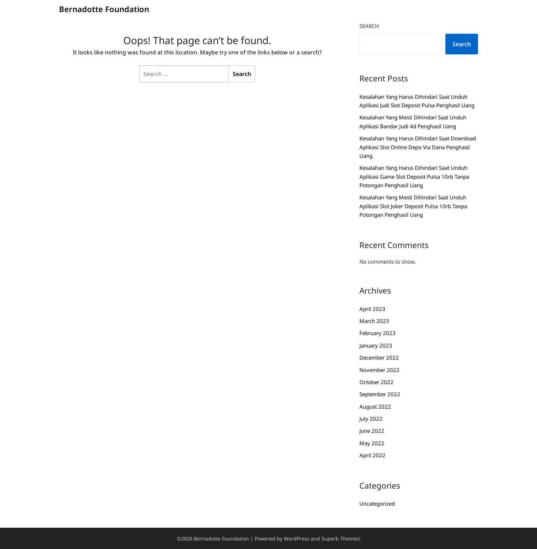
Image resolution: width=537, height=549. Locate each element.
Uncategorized (377, 503)
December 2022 (379, 357)
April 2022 (372, 455)
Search (369, 25)
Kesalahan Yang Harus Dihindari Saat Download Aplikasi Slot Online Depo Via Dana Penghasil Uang (417, 147)
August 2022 (375, 406)
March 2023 (374, 320)
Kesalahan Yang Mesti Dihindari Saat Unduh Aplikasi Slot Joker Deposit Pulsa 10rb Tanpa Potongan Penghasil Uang (413, 206)
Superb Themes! (340, 538)
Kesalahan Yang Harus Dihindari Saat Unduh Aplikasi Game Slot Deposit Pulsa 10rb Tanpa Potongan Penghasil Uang (414, 176)
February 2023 (377, 333)
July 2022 (371, 418)
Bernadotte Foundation (104, 9)
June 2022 (371, 430)
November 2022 (379, 369)
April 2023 (372, 308)
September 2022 (379, 394)
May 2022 (371, 443)
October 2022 (376, 382)
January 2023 (375, 345)
